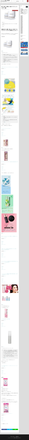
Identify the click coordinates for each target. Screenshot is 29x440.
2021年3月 (22, 25)
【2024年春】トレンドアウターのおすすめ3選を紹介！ (24, 12)
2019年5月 (22, 32)
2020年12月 (22, 26)
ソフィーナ (3, 147)
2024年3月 (22, 16)
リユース (21, 36)
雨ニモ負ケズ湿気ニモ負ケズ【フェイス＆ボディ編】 (12, 2)
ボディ (3, 26)
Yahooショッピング (3, 74)
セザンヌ (3, 304)
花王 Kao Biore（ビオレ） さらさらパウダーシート (6, 413)
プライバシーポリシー (12, 436)
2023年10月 (22, 17)
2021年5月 (22, 25)
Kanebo (5, 357)
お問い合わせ (17, 436)
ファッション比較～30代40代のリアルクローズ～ (5, 1)
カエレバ (5, 68)
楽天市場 (2, 71)
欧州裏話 (21, 39)
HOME (1, 2)
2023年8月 (22, 18)
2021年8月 (22, 24)
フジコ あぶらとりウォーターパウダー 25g (5, 128)
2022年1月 (22, 23)
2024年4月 (22, 16)
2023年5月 (22, 19)
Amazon (2, 134)
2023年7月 (22, 18)
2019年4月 (22, 32)
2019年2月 (22, 33)
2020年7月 (22, 28)
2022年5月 (22, 22)
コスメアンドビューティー (5, 2)
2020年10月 (22, 27)
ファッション (22, 38)
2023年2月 (22, 20)
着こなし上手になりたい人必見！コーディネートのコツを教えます (24, 13)
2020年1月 (22, 30)
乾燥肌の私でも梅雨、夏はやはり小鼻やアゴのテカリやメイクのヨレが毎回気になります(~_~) (9, 24)
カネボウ (3, 346)
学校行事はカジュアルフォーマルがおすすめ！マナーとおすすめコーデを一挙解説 (24, 11)
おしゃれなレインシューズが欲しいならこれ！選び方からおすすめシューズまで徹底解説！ (24, 9)
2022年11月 (22, 21)
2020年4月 (22, 29)
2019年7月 (22, 31)
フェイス (3, 25)
